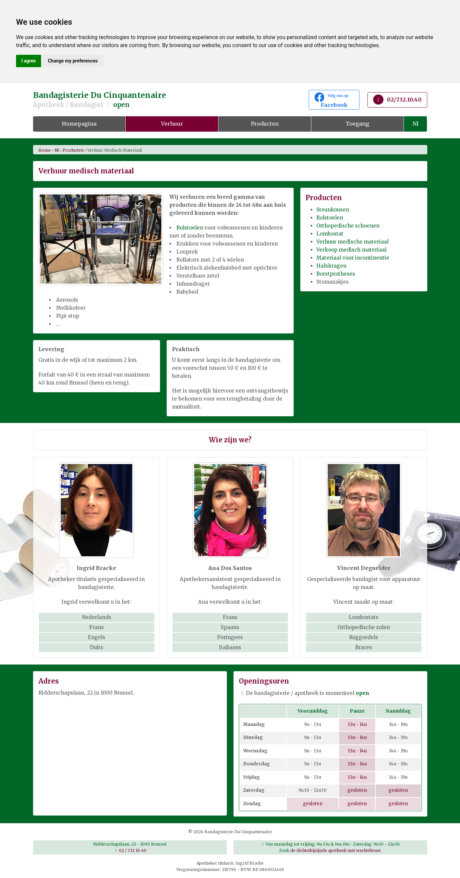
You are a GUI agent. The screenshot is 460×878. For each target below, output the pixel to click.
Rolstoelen (189, 228)
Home (44, 150)
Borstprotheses (335, 274)
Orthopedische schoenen (347, 226)
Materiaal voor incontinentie (352, 258)
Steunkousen (332, 209)
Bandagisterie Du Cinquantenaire (163, 99)
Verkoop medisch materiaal (351, 250)
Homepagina (79, 123)
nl (56, 150)
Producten (265, 123)
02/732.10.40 (397, 100)
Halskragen (331, 266)
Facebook (334, 100)
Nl (416, 123)
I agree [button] (28, 60)
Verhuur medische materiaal (352, 242)
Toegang (357, 123)
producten (73, 150)
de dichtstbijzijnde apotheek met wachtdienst (335, 850)
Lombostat (329, 234)
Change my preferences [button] (73, 60)
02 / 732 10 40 (132, 850)
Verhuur (172, 123)
